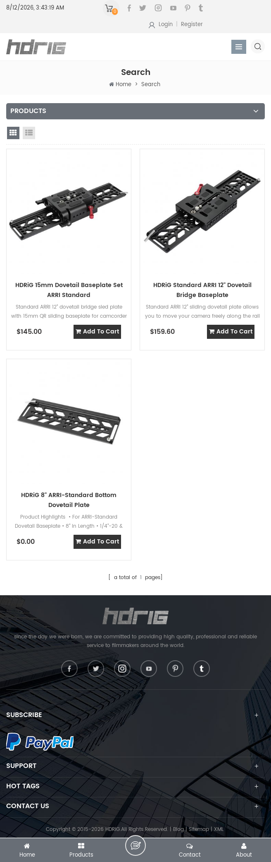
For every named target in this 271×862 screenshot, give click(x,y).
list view (29, 133)
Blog (178, 829)
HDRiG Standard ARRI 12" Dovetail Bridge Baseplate (202, 290)
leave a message (135, 845)
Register (192, 24)
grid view (13, 133)
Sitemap (199, 829)
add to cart (97, 331)
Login (166, 24)
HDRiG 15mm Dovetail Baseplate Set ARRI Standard (69, 290)
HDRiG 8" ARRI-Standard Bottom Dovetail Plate (68, 500)
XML (218, 829)
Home (123, 84)
